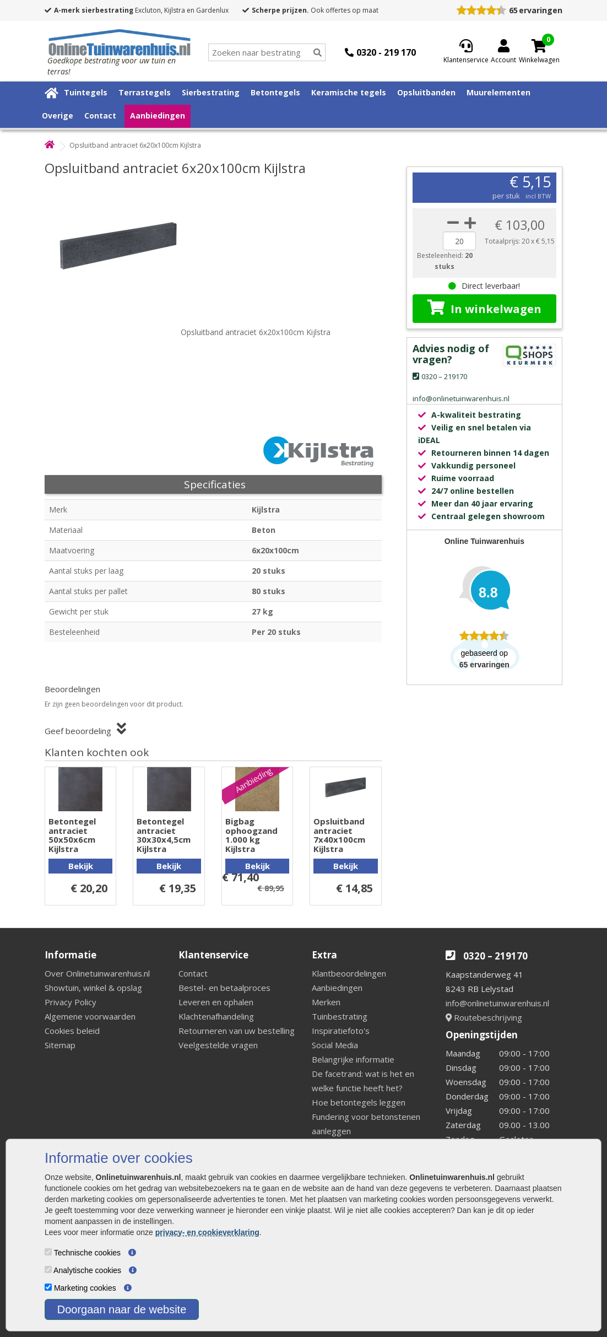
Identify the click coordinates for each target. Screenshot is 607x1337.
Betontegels (275, 92)
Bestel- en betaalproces (224, 987)
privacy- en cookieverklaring (207, 1232)
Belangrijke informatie (353, 1059)
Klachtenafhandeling (216, 1016)
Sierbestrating (211, 92)
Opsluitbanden (426, 92)
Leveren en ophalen (215, 1001)
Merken (326, 1001)
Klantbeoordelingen (349, 973)
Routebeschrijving (484, 1017)
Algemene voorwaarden (90, 1016)
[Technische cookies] (48, 1251)
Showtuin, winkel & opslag (93, 987)
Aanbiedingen (157, 115)
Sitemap (60, 1044)
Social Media (335, 1044)
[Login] (503, 52)
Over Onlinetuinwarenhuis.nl (97, 973)
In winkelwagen (484, 308)
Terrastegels (144, 92)
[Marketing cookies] (48, 1287)
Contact (100, 115)
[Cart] (539, 45)
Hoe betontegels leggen (358, 1102)
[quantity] (459, 240)
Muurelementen (498, 92)
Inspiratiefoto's (341, 1030)
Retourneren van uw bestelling (236, 1030)
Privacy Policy (70, 1001)
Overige (57, 115)
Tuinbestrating (339, 1016)
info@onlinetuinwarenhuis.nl (497, 1003)
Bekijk (80, 865)
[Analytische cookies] (48, 1269)
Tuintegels (85, 92)
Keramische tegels (348, 92)
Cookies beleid (72, 1030)
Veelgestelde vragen (218, 1044)
